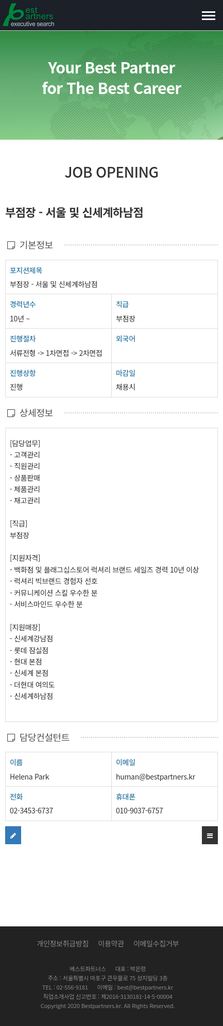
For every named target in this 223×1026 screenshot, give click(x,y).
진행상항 (23, 372)
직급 (122, 304)
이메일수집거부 (156, 943)
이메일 (125, 762)
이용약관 (111, 943)
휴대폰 (125, 796)
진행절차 (23, 338)
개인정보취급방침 (63, 943)
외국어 (125, 338)
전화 (16, 796)
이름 (16, 761)
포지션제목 (26, 269)
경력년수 (23, 304)
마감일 (125, 373)
